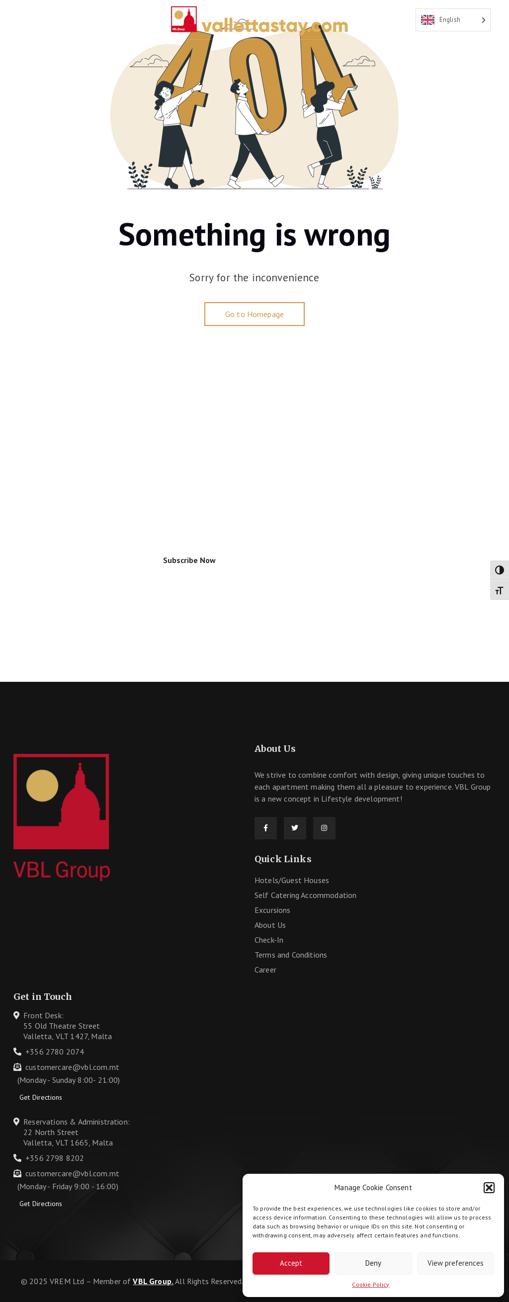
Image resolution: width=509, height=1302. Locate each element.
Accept (291, 1263)
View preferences (455, 1263)
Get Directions (40, 1097)
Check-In (268, 940)
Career (265, 970)
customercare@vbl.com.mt (72, 1067)
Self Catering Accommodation (305, 895)
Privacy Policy (120, 569)
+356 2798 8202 (54, 1158)
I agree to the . (98, 569)
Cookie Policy (370, 1284)
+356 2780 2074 (54, 1052)
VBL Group (152, 1281)
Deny (373, 1263)
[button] (489, 1188)
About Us (270, 925)
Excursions (272, 910)
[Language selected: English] (453, 19)
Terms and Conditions (290, 955)
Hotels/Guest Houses (291, 880)
